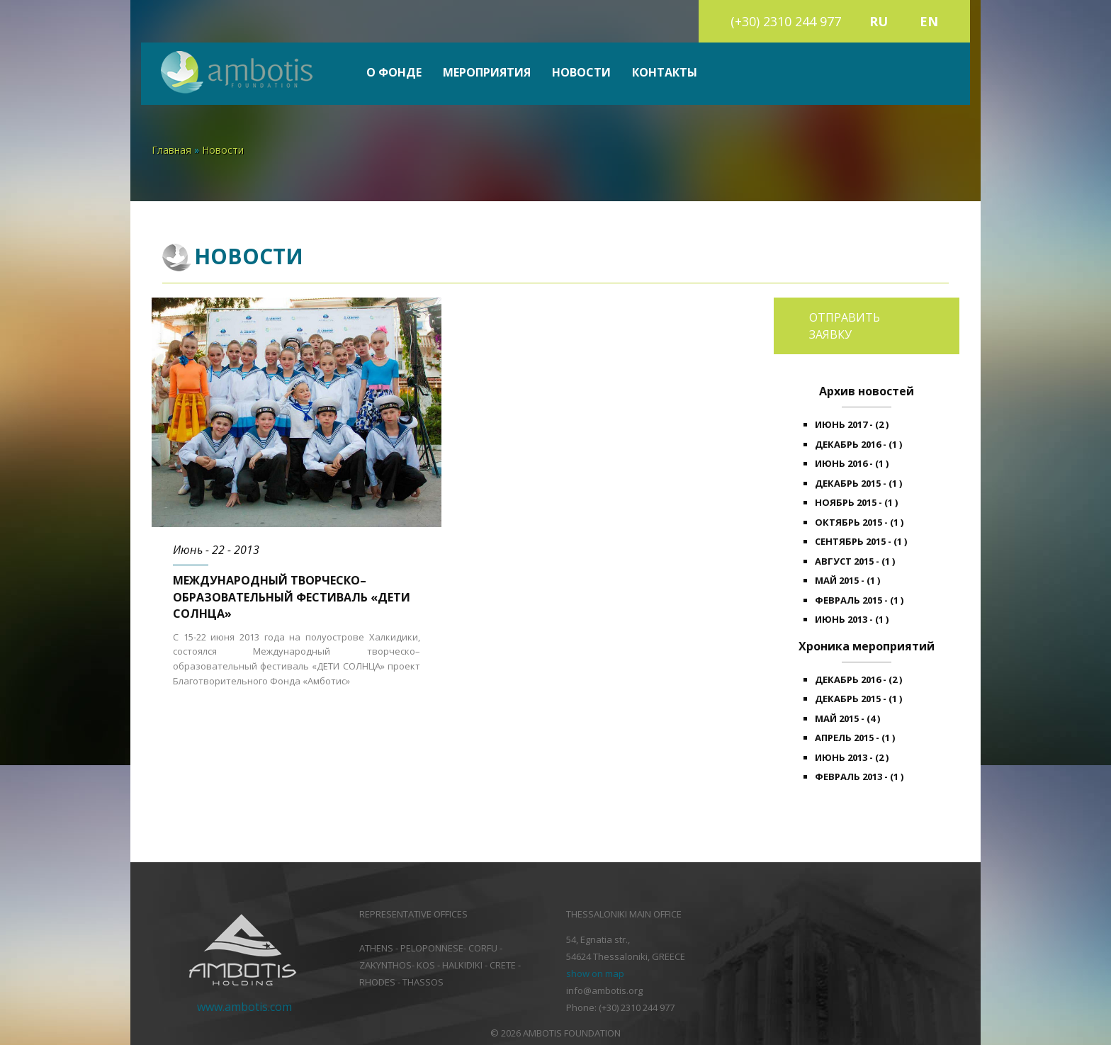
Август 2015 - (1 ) (855, 561)
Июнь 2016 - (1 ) (852, 463)
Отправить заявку (844, 326)
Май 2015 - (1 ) (847, 580)
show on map (595, 973)
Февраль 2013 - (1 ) (859, 776)
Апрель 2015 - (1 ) (855, 737)
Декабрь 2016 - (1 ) (858, 444)
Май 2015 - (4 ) (847, 718)
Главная (171, 150)
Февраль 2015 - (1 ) (859, 600)
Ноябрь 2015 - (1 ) (856, 502)
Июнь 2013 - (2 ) (852, 757)
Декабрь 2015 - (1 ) (858, 483)
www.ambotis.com (244, 1007)
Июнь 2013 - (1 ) (852, 619)
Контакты (664, 72)
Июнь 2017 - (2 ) (852, 424)
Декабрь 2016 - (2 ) (858, 679)
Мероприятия (487, 72)
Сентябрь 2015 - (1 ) (861, 541)
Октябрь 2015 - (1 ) (859, 522)
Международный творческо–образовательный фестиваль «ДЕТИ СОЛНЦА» (291, 596)
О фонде (394, 72)
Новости (581, 72)
